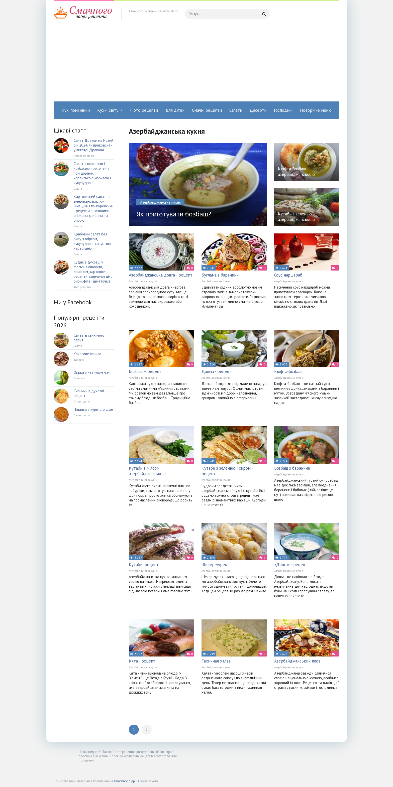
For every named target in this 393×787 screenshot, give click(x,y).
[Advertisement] (196, 64)
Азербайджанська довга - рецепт (160, 275)
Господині (283, 110)
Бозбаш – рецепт (145, 371)
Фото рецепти (144, 110)
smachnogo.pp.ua (126, 781)
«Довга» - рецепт (290, 564)
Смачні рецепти (207, 110)
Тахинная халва (216, 661)
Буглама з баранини (220, 275)
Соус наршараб (288, 275)
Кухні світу (107, 110)
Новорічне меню (316, 110)
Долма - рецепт (216, 371)
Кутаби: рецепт (144, 564)
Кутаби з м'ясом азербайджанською (147, 470)
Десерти (258, 110)
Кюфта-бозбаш (288, 371)
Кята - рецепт (142, 661)
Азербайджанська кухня (143, 281)
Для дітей (174, 110)
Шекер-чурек (214, 564)
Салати (235, 110)
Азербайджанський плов (297, 661)
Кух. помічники (76, 110)
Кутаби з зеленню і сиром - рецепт (227, 470)
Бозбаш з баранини (292, 468)
